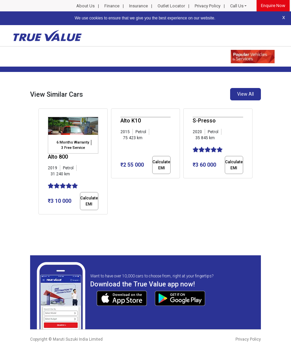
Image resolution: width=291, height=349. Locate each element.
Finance (111, 5)
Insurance (138, 5)
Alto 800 (58, 157)
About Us (85, 5)
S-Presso (204, 120)
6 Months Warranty (73, 142)
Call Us (237, 5)
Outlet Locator (171, 5)
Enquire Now (273, 5)
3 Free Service (73, 148)
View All (245, 94)
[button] (40, 220)
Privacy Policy (207, 5)
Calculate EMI (89, 201)
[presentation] (42, 162)
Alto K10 (130, 120)
